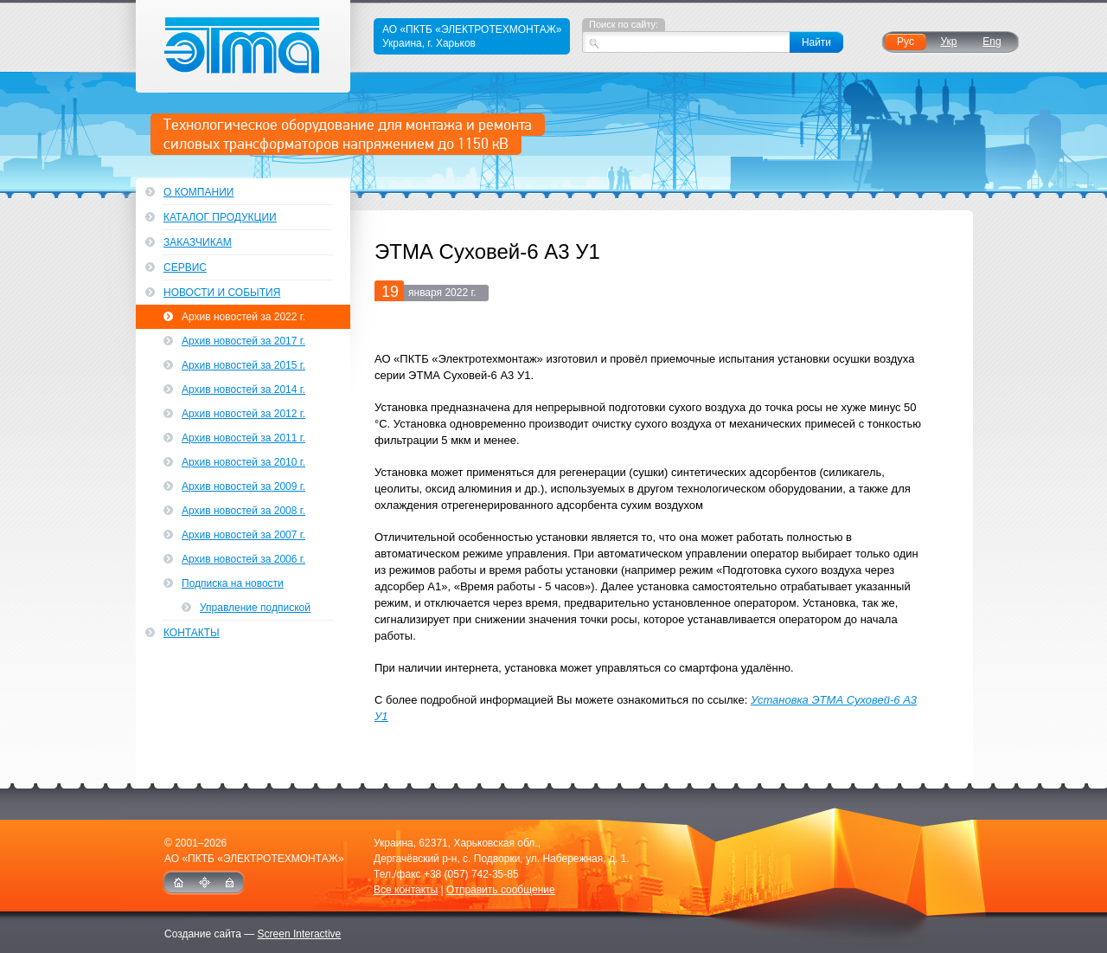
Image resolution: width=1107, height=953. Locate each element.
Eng (991, 41)
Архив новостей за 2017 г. (243, 341)
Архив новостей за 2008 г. (243, 511)
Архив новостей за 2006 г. (243, 559)
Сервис (185, 267)
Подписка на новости (233, 583)
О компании (198, 192)
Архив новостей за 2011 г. (243, 438)
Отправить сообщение (500, 890)
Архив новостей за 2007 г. (243, 535)
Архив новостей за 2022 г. (243, 317)
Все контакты (406, 890)
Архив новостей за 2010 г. (243, 462)
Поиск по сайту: (623, 24)
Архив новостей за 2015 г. (243, 365)
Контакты (191, 633)
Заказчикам (197, 242)
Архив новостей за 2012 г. (243, 414)
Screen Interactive (300, 934)
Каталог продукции (220, 217)
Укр (948, 41)
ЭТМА (243, 46)
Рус (905, 41)
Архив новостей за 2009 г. (243, 486)
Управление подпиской (255, 608)
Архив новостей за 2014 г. (243, 389)
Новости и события (221, 293)
